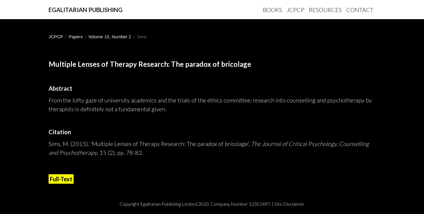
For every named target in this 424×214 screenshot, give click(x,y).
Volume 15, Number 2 (109, 36)
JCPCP (56, 36)
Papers (76, 36)
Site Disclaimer (289, 204)
